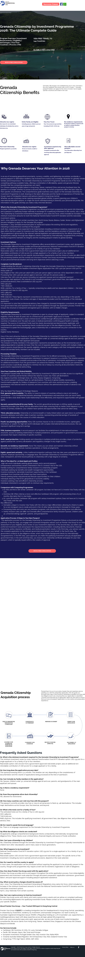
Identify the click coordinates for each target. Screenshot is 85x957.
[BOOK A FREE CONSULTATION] (13, 62)
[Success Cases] (50, 4)
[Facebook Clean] (78, 947)
